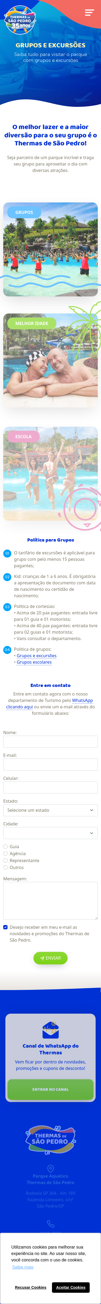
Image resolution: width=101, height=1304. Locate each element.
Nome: (10, 732)
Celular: (11, 778)
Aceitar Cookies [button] (71, 1287)
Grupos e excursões (37, 656)
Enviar (50, 958)
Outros (17, 867)
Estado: (10, 801)
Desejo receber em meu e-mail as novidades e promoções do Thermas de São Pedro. (49, 933)
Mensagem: (15, 879)
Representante (24, 860)
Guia (14, 847)
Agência (18, 853)
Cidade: (10, 824)
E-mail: (10, 755)
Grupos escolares (34, 662)
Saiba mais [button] (22, 1267)
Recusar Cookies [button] (31, 1287)
